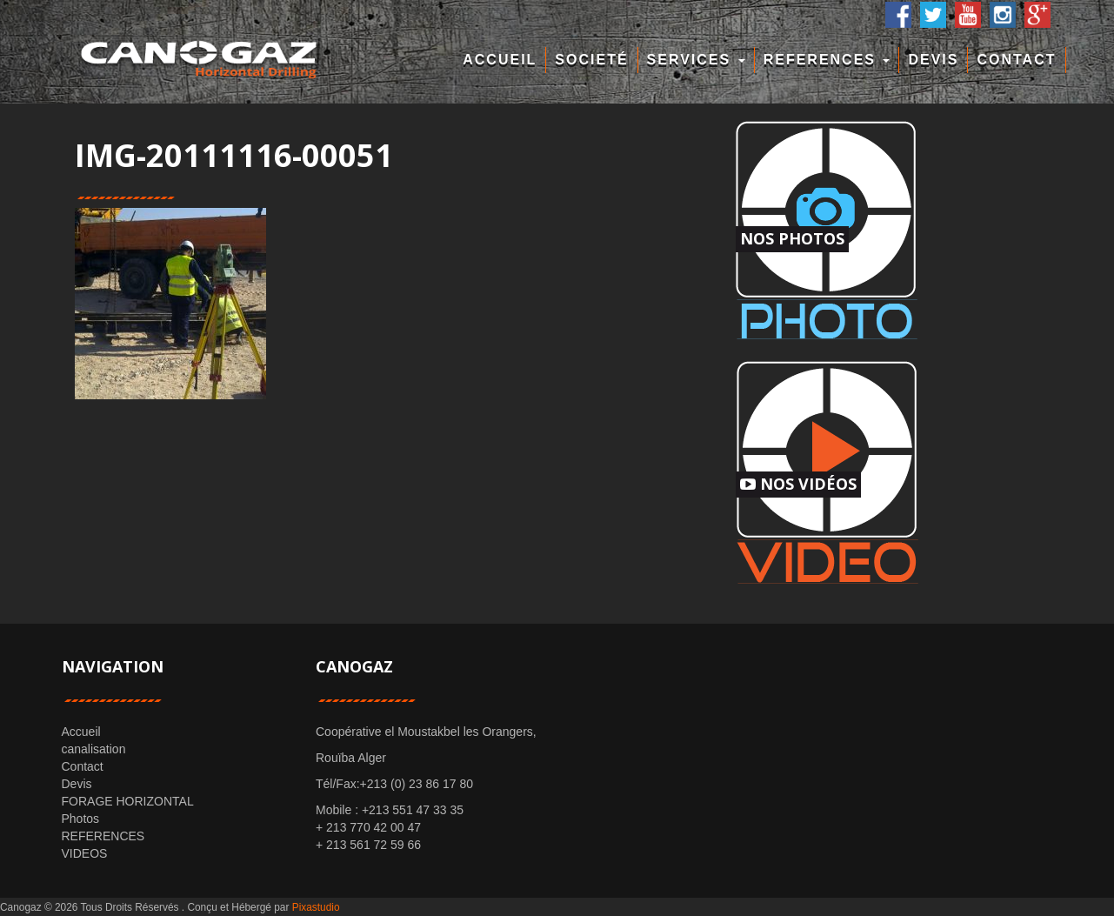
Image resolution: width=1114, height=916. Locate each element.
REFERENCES (827, 59)
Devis (933, 59)
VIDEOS (85, 853)
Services (696, 59)
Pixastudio (316, 907)
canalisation (94, 749)
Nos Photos (792, 238)
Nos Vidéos (798, 483)
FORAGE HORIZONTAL (128, 801)
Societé (591, 59)
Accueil (500, 59)
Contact (1016, 59)
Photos (81, 819)
